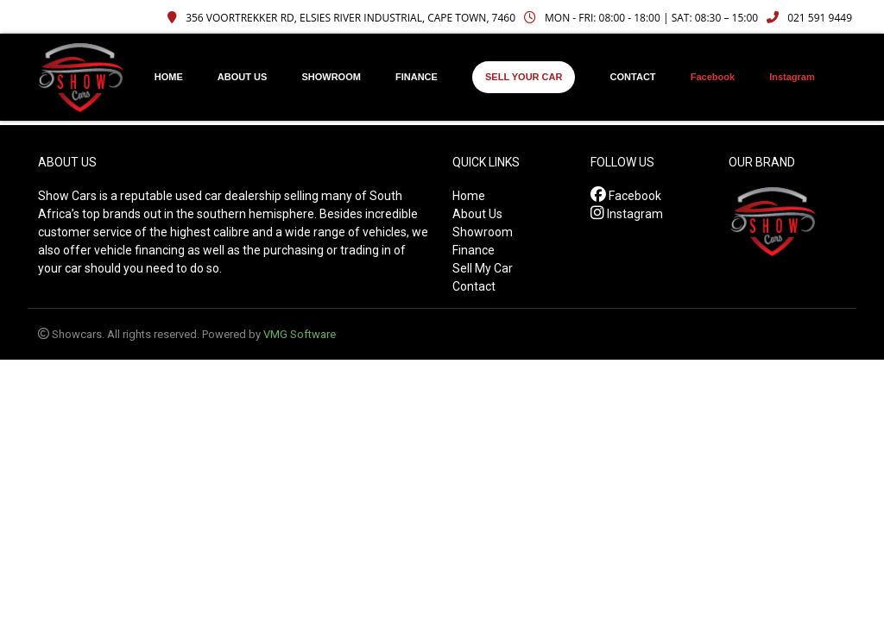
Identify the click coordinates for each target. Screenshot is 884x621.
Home (468, 196)
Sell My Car (482, 268)
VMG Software (299, 334)
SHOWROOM (330, 77)
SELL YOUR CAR (523, 77)
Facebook (713, 77)
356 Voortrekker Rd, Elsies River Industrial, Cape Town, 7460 (341, 17)
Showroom (482, 232)
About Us (477, 214)
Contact (474, 286)
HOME (169, 77)
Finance (473, 250)
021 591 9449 (809, 17)
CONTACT (633, 77)
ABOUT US (242, 77)
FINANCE (416, 77)
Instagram (792, 77)
